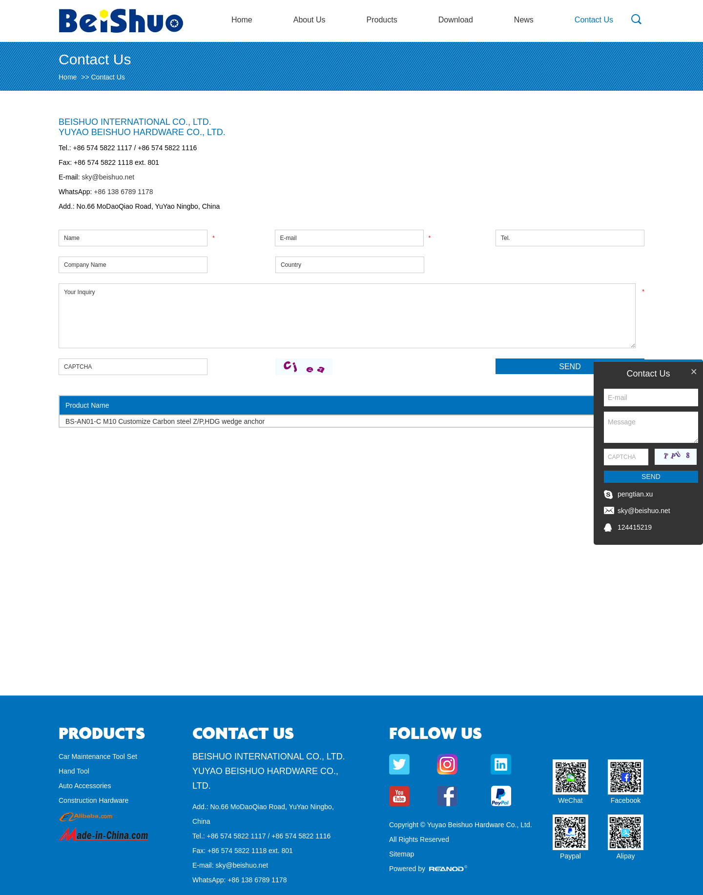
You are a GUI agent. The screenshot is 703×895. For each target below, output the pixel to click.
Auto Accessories (85, 786)
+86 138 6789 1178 (122, 192)
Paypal (570, 856)
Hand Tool (74, 771)
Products (382, 20)
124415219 (635, 527)
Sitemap (401, 854)
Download (455, 20)
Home (241, 20)
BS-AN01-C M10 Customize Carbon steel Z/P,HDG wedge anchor (165, 421)
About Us (309, 20)
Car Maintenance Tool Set (98, 756)
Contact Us (594, 20)
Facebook (626, 800)
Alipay (625, 856)
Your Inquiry (347, 315)
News (524, 20)
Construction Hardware (93, 800)
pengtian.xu (635, 494)
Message (651, 427)
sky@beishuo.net (108, 177)
